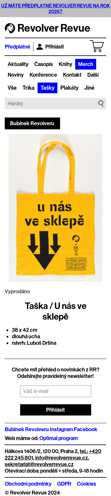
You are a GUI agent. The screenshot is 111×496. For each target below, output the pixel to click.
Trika (28, 88)
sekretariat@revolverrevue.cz (39, 464)
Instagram (61, 429)
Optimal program (58, 438)
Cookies (86, 484)
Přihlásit (50, 47)
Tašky (47, 88)
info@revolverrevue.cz (61, 458)
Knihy (65, 64)
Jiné (89, 88)
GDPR (64, 484)
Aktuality (18, 64)
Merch (85, 64)
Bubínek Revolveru (32, 123)
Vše (12, 88)
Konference (43, 75)
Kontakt (72, 75)
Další (93, 75)
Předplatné (17, 47)
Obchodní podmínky (28, 484)
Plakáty (69, 88)
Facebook (85, 429)
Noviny (16, 75)
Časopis (43, 64)
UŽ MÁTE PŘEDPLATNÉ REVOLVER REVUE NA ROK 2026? (55, 8)
